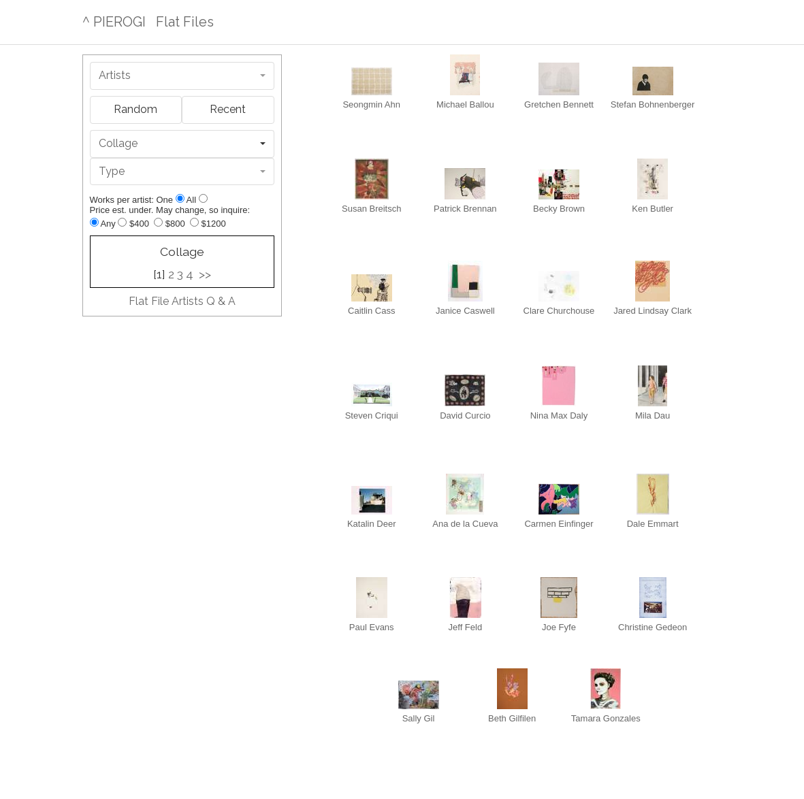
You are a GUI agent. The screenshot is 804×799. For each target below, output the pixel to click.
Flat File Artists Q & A (182, 301)
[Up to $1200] (194, 222)
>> (205, 274)
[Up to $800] (158, 222)
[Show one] (180, 198)
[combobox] (182, 76)
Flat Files (185, 22)
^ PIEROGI (114, 22)
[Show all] (203, 198)
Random (135, 109)
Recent (228, 109)
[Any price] (94, 222)
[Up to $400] (122, 222)
